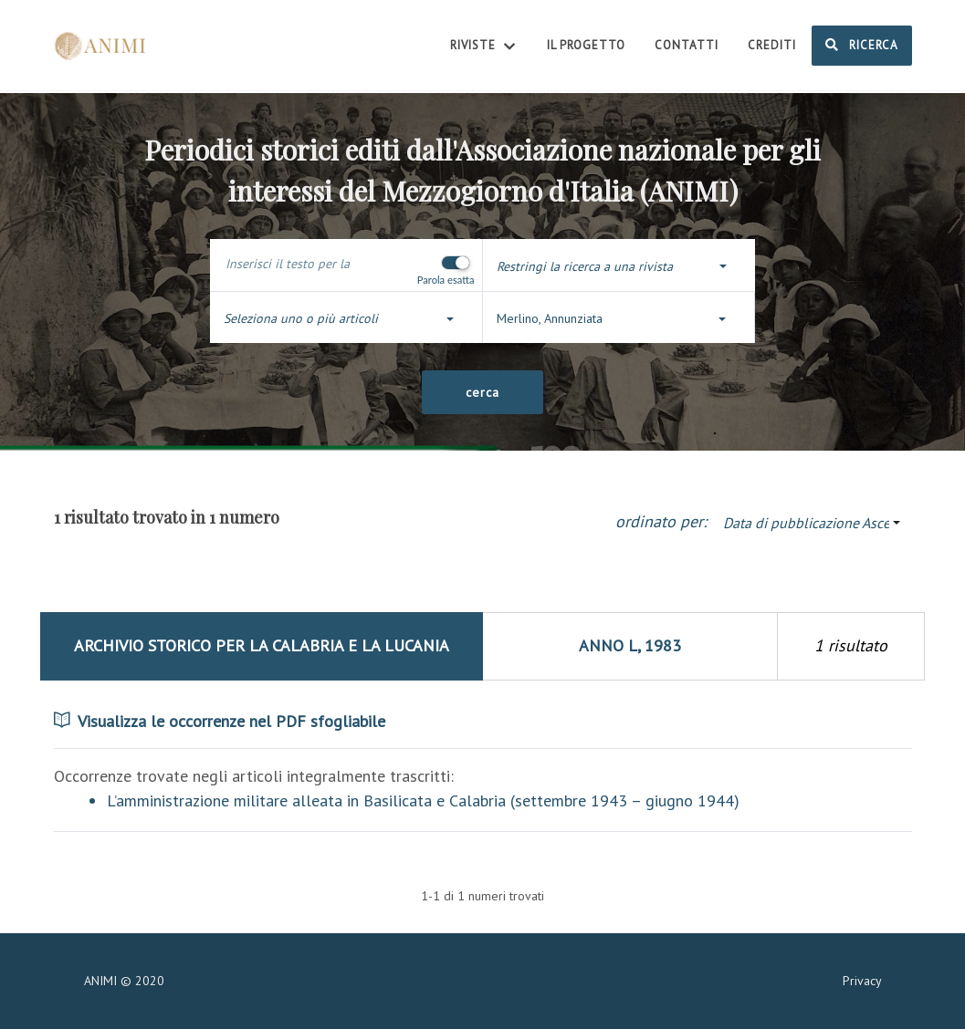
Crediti (772, 45)
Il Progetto (586, 45)
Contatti (687, 45)
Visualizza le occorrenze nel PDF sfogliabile (219, 721)
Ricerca (861, 45)
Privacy (862, 980)
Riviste (484, 46)
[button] (619, 266)
